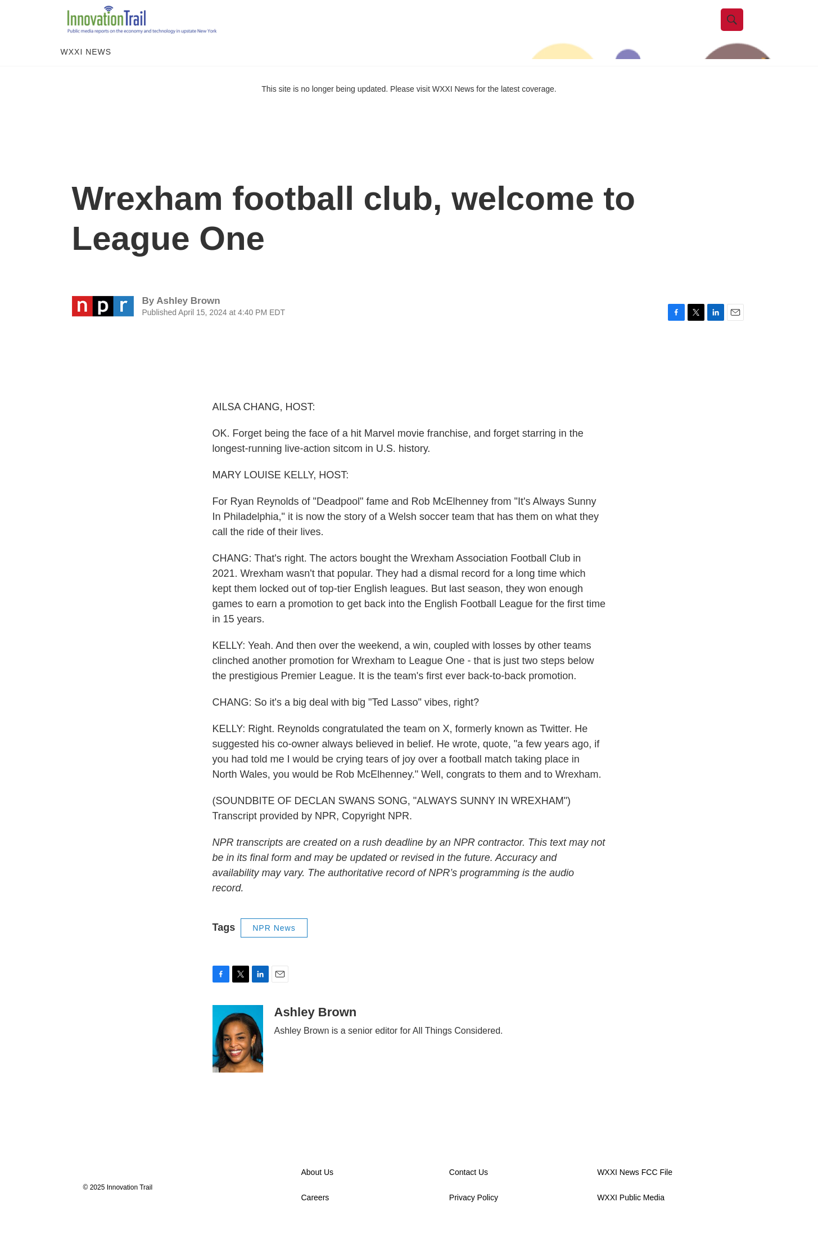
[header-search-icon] (739, 30)
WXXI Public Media (631, 1217)
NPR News (273, 947)
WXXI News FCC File (634, 1192)
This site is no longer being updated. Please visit (346, 108)
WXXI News (86, 72)
